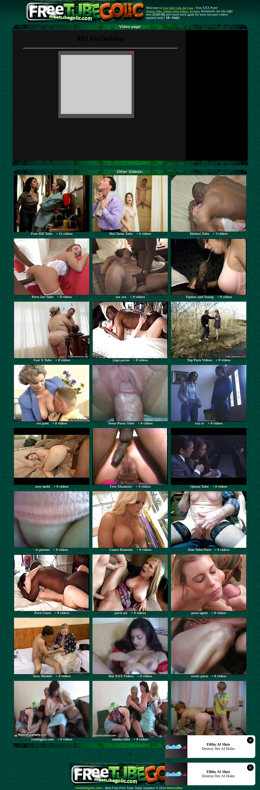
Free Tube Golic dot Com (178, 8)
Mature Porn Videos (175, 11)
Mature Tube (154, 11)
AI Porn (194, 11)
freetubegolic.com (89, 788)
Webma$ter (175, 788)
